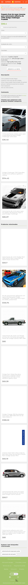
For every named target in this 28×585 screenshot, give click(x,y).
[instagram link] (18, 577)
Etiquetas (21, 569)
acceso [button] (24, 95)
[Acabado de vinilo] (14, 47)
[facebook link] (10, 577)
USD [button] (12, 574)
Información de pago (7, 562)
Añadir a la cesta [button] (14, 69)
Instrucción (14, 569)
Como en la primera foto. (9, 27)
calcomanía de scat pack (9, 554)
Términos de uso (7, 565)
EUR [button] (16, 574)
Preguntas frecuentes (19, 565)
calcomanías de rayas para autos (11, 551)
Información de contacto (14, 559)
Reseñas (6, 569)
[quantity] (14, 53)
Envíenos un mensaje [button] (23, 437)
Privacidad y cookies (21, 562)
